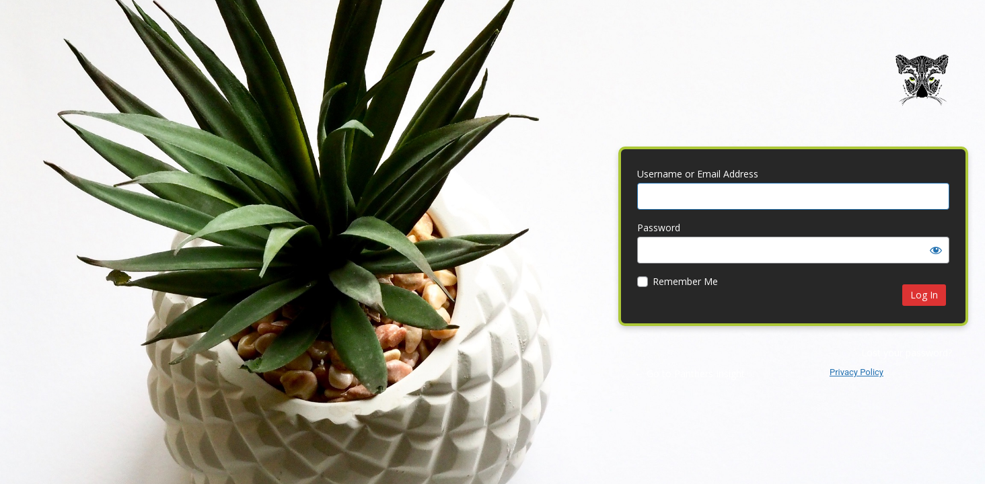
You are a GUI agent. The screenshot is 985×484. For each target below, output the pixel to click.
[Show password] (935, 250)
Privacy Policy (856, 372)
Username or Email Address (697, 173)
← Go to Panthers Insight (689, 373)
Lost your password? (906, 352)
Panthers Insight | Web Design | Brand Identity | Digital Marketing (921, 89)
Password (658, 227)
